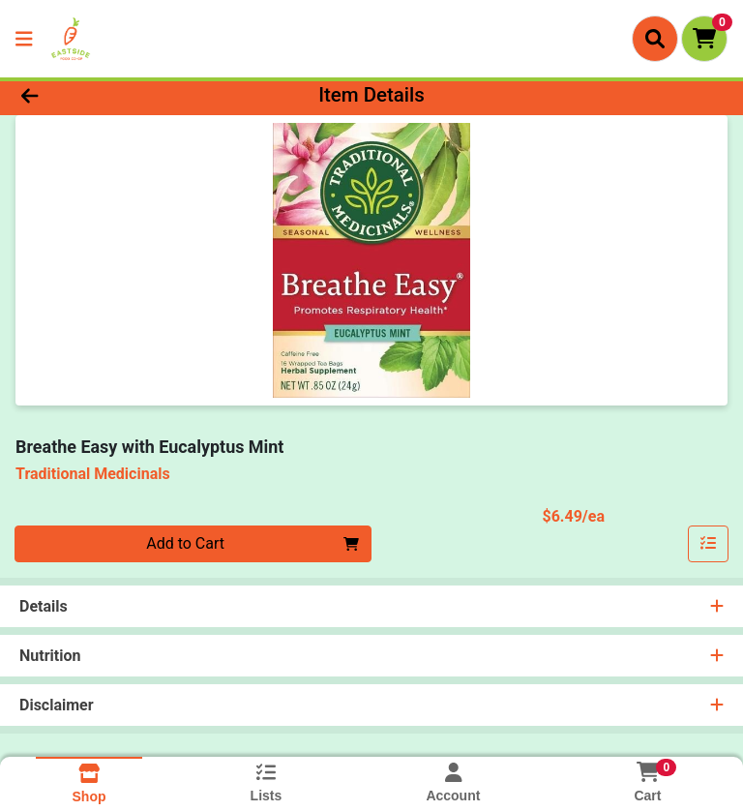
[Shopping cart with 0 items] (704, 38)
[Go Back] (104, 94)
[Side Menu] (24, 38)
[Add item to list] (708, 544)
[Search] (655, 38)
